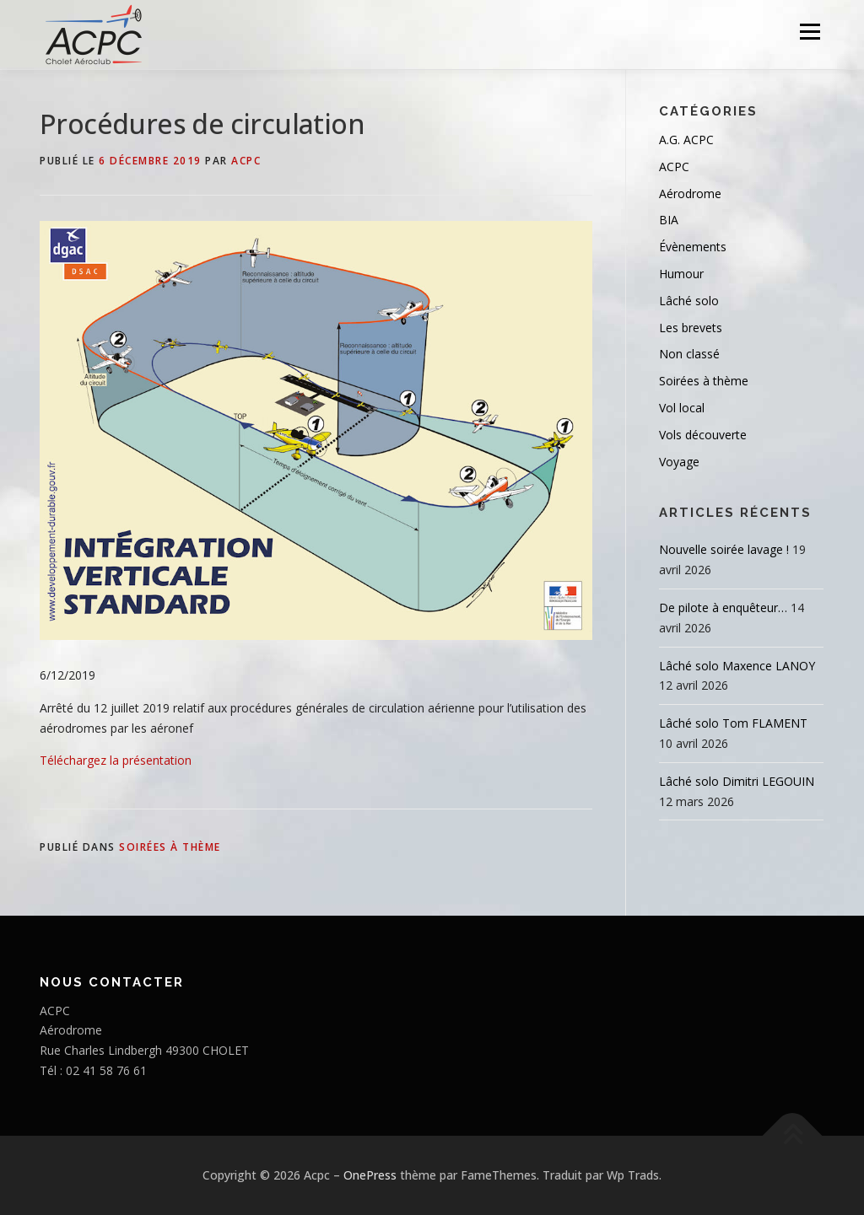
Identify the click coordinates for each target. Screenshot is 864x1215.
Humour (681, 274)
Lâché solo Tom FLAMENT (733, 723)
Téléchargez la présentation (116, 760)
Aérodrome (690, 193)
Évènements (692, 247)
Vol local (682, 408)
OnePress (370, 1175)
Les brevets (690, 328)
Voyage (679, 462)
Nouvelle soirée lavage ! (724, 549)
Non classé (689, 354)
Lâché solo (689, 301)
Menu (809, 32)
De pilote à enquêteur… (723, 607)
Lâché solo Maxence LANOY (737, 666)
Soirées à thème (170, 847)
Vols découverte (703, 435)
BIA (668, 220)
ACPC (246, 160)
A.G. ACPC (686, 140)
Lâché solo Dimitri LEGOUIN (736, 781)
